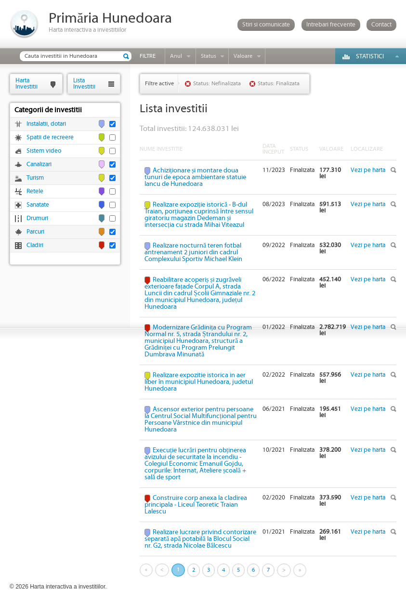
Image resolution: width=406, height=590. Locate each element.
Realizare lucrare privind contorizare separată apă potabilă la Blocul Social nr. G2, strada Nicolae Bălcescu (200, 539)
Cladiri (34, 245)
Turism (35, 178)
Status (208, 56)
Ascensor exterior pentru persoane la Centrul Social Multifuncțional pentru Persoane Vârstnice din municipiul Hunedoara (200, 419)
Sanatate (37, 205)
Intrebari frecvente (330, 24)
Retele (34, 191)
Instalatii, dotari (46, 124)
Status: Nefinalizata (217, 83)
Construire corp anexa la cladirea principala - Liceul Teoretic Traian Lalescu (195, 505)
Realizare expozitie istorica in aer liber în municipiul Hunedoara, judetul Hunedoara (198, 382)
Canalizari (39, 164)
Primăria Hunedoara (110, 18)
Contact (381, 24)
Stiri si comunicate (266, 24)
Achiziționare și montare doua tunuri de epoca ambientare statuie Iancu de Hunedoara (195, 177)
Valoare (243, 56)
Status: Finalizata (279, 83)
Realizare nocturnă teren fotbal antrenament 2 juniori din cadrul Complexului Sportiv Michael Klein (193, 252)
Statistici (370, 56)
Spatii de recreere (50, 137)
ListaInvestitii (84, 83)
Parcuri (35, 232)
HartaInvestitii (26, 83)
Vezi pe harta (368, 170)
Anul (176, 56)
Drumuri (37, 218)
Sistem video (43, 151)
